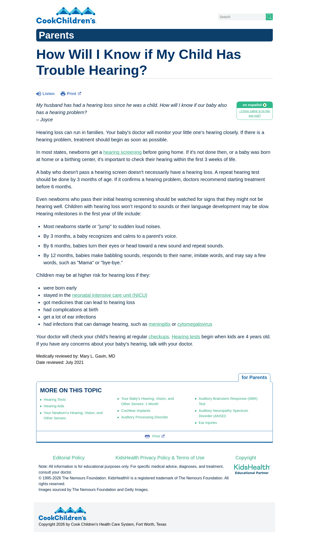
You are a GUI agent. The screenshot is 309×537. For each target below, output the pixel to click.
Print (74, 93)
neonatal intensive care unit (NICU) (109, 295)
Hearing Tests (55, 399)
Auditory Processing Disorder (144, 417)
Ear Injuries (208, 423)
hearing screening (122, 152)
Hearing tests (186, 336)
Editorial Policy (68, 457)
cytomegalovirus (194, 324)
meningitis (159, 324)
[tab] (254, 377)
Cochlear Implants (135, 410)
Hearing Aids (54, 406)
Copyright (245, 457)
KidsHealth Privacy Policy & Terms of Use (159, 457)
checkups (159, 336)
